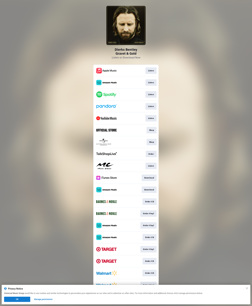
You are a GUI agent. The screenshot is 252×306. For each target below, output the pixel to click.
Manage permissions (43, 299)
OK (17, 299)
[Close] (247, 288)
